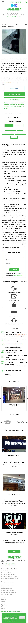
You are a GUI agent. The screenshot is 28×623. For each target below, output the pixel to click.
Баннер (3, 586)
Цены (2, 606)
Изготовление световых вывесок (9, 592)
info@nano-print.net (20, 336)
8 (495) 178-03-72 (20, 334)
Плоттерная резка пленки (7, 581)
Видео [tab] (20, 129)
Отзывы (3, 601)
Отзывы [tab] (14, 137)
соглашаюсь (18, 273)
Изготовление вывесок (6, 588)
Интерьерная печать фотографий (9, 576)
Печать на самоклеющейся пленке (9, 578)
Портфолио (4, 604)
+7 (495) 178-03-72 (15, 2)
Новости (14, 551)
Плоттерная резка (5, 580)
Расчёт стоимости (14, 99)
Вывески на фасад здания (7, 590)
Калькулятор (14, 88)
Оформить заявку (14, 94)
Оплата (3, 597)
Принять (23, 618)
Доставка (3, 599)
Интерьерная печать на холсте (8, 574)
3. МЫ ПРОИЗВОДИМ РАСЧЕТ (13, 344)
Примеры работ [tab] (8, 133)
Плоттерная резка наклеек (7, 585)
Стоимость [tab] (18, 125)
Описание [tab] (9, 125)
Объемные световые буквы (8, 594)
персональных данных (17, 275)
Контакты (3, 603)
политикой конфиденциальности (9, 621)
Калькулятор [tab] (10, 129)
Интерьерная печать (6, 572)
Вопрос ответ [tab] (20, 133)
